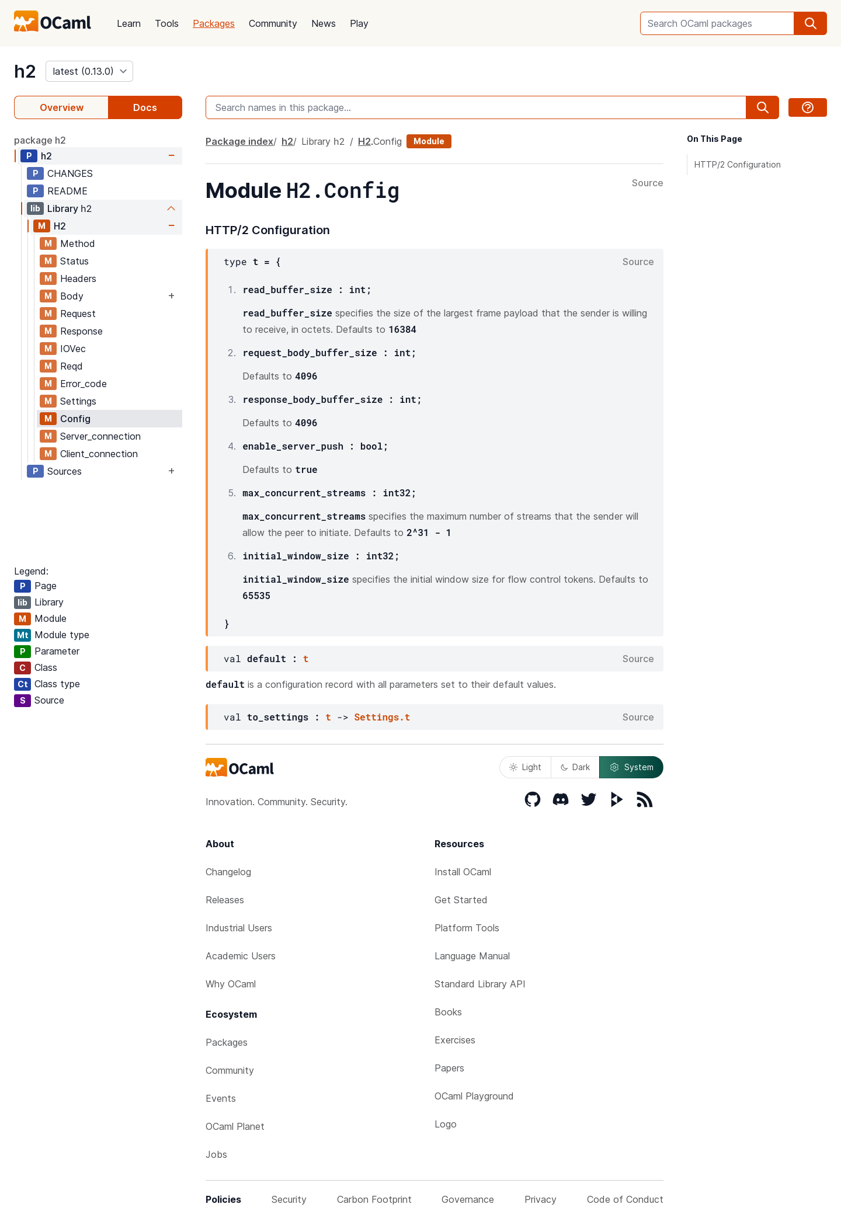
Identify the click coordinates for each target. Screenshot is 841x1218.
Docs (145, 107)
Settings (78, 401)
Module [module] (428, 141)
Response (81, 331)
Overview (62, 107)
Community (273, 23)
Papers (449, 1068)
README (67, 191)
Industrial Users (239, 928)
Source (647, 183)
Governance (468, 1199)
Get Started (461, 900)
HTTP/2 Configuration (737, 164)
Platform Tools (467, 928)
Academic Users (241, 956)
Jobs (216, 1154)
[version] (89, 71)
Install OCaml (463, 872)
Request (78, 313)
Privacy (540, 1199)
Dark (575, 767)
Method (77, 243)
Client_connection (99, 454)
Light (525, 767)
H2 (60, 226)
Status (74, 261)
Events (221, 1098)
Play (359, 23)
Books (448, 1012)
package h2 (40, 140)
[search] (810, 23)
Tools (167, 23)
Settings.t (382, 717)
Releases (225, 900)
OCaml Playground (474, 1096)
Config (75, 418)
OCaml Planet (235, 1126)
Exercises (455, 1040)
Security (289, 1199)
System (631, 767)
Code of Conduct (625, 1199)
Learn (129, 23)
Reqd (71, 366)
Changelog (228, 872)
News (323, 23)
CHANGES (70, 173)
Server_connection (100, 436)
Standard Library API (480, 984)
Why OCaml (231, 984)
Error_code (83, 383)
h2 (25, 71)
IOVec (73, 348)
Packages (214, 23)
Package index (239, 141)
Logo (446, 1124)
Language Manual (472, 956)
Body (72, 296)
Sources (64, 471)
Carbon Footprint (374, 1199)
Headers (78, 278)
